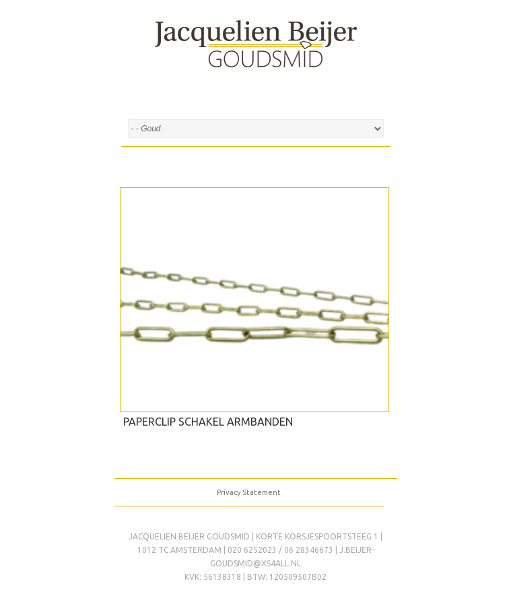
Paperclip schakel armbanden (208, 422)
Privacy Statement (249, 492)
